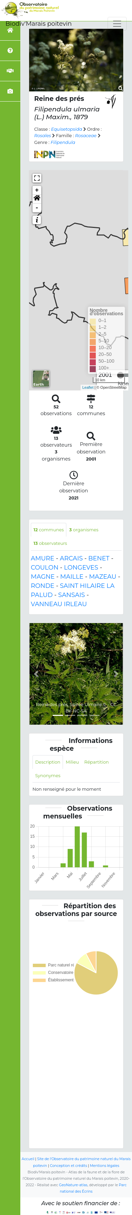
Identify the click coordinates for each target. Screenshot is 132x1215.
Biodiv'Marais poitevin (38, 23)
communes (49, 529)
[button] (36, 199)
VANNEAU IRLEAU (59, 604)
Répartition (96, 762)
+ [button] (37, 190)
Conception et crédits (68, 1166)
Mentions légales (104, 1166)
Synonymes (47, 775)
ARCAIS (71, 558)
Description (47, 762)
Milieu (72, 762)
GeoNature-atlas (73, 1185)
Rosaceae (85, 135)
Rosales (42, 135)
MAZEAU (102, 576)
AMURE (42, 558)
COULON (45, 567)
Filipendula (62, 142)
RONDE (42, 586)
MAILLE (72, 576)
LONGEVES (81, 567)
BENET (99, 558)
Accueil (28, 1159)
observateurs (50, 543)
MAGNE (43, 576)
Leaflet (87, 387)
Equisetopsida (66, 129)
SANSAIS (71, 595)
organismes (83, 529)
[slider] (120, 375)
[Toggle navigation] (117, 23)
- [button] (37, 208)
